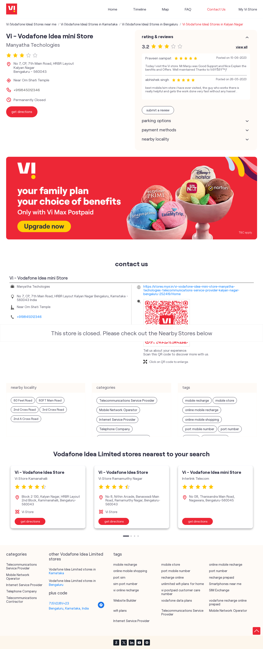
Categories (16, 554)
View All (241, 47)
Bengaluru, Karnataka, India (69, 608)
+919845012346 (27, 90)
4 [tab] (138, 536)
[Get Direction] (101, 607)
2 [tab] (131, 536)
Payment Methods (159, 129)
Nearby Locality (155, 139)
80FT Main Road (50, 400)
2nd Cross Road (25, 409)
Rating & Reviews (157, 36)
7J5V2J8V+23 (59, 603)
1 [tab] (124, 536)
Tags (117, 554)
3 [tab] (135, 536)
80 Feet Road (23, 400)
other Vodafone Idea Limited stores (76, 556)
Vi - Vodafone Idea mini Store (211, 472)
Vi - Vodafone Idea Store (39, 472)
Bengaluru (56, 585)
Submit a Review (157, 110)
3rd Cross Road (53, 409)
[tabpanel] (48, 497)
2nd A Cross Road (26, 419)
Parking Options (156, 120)
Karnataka (56, 573)
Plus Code (58, 592)
